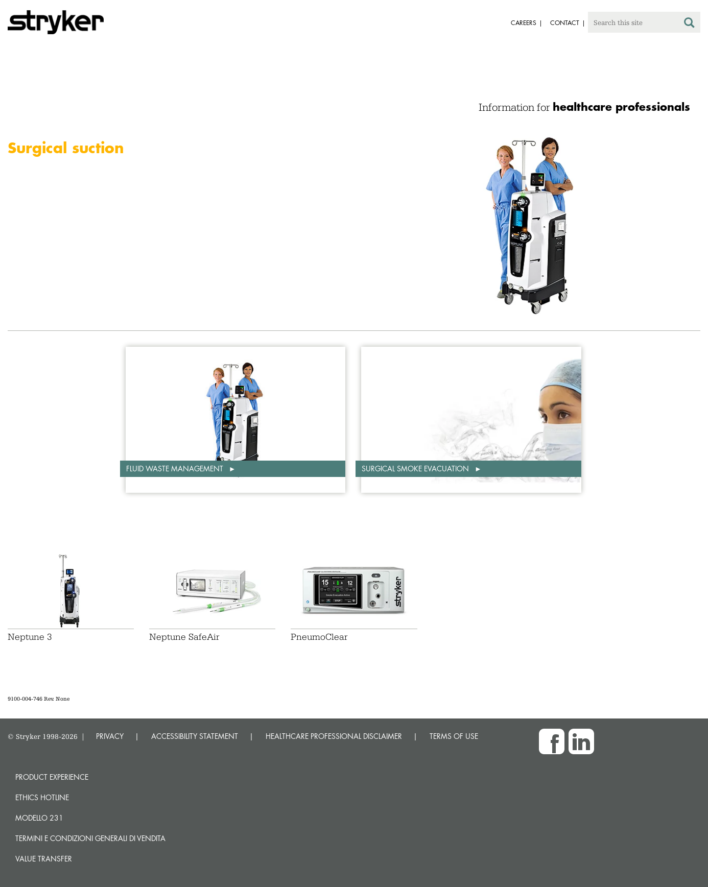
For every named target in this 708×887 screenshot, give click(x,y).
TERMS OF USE (454, 736)
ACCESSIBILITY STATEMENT (194, 736)
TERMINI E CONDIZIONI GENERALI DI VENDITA (90, 838)
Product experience (51, 777)
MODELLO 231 (39, 818)
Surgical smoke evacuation (416, 468)
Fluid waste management (175, 468)
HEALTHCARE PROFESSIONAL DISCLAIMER (334, 736)
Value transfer (43, 859)
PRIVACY (110, 736)
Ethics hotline (42, 797)
